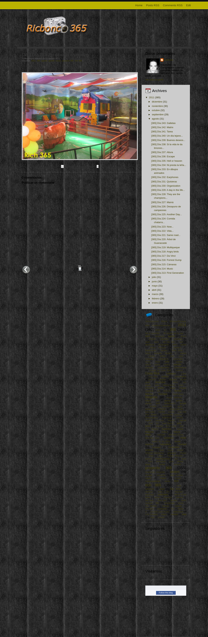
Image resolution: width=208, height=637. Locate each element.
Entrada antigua (133, 269)
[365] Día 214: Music (162, 268)
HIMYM (161, 412)
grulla (180, 406)
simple (157, 497)
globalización (169, 403)
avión (174, 345)
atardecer (149, 344)
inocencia (160, 420)
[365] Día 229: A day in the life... (168, 190)
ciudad (179, 361)
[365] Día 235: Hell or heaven (166, 160)
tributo (180, 509)
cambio (163, 356)
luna (181, 426)
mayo (155, 285)
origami (180, 450)
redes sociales (176, 475)
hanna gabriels (176, 409)
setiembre (163, 494)
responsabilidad (152, 481)
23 (165, 330)
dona (157, 385)
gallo (158, 401)
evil (158, 391)
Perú (150, 461)
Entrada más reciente (26, 269)
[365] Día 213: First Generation (167, 272)
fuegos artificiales (174, 397)
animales (178, 339)
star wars (149, 500)
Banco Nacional (158, 348)
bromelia (157, 353)
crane (183, 374)
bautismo (177, 348)
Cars (172, 356)
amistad (164, 339)
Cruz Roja (152, 377)
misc (183, 437)
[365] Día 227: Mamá (162, 202)
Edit (188, 5)
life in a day (171, 426)
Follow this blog (166, 593)
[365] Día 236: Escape (163, 156)
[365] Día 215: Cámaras (163, 264)
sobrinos (179, 497)
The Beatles (151, 506)
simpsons (168, 497)
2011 (33, 61)
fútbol (148, 400)
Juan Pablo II (167, 423)
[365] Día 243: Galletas (163, 123)
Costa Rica (152, 373)
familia (178, 390)
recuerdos (161, 475)
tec (157, 503)
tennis (181, 503)
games (167, 400)
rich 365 (78, 61)
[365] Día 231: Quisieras (164, 181)
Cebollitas (149, 359)
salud (161, 489)
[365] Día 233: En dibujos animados (55, 54)
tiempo (165, 506)
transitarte (149, 509)
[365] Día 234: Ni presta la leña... (168, 165)
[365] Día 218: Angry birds (165, 251)
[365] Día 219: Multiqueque (165, 247)
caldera (183, 353)
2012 (157, 330)
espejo (173, 388)
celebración (163, 359)
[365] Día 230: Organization (165, 185)
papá (160, 456)
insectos (171, 420)
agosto (44, 61)
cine (167, 361)
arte (181, 342)
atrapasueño (163, 345)
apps (156, 342)
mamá (164, 432)
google (183, 403)
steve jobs (162, 500)
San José (175, 488)
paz (176, 459)
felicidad (162, 394)
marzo (155, 294)
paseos (148, 459)
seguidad (178, 492)
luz (146, 429)
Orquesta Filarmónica (154, 453)
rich (176, 480)
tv (146, 512)
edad (181, 385)
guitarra (149, 409)
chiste (157, 362)
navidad (182, 444)
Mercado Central (176, 435)
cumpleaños (180, 376)
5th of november (152, 333)
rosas (179, 486)
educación (149, 388)
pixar (171, 461)
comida (177, 364)
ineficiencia (167, 418)
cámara (152, 356)
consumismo (180, 367)
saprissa (148, 492)
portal (162, 464)
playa (147, 464)
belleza (164, 350)
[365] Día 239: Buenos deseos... (168, 140)
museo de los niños (161, 441)
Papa (151, 456)
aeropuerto (159, 336)
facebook (167, 391)
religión (163, 478)
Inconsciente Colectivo (172, 415)
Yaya (152, 517)
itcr (157, 423)
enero (155, 302)
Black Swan (177, 350)
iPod (150, 423)
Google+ (153, 406)
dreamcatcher (169, 385)
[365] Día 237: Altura (162, 152)
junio (154, 281)
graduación (167, 406)
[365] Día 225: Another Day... (166, 214)
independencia (151, 418)
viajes (164, 514)
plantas (180, 461)
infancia (179, 418)
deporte (173, 379)
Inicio (80, 268)
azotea (183, 345)
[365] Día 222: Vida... (162, 231)
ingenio (148, 420)
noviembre (157, 106)
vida (184, 514)
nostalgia (156, 447)
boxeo (147, 353)
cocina (157, 365)
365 (38, 61)
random (174, 471)
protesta (177, 464)
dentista (162, 380)
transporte (162, 508)
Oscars (183, 453)
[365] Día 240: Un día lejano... (167, 135)
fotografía (151, 397)
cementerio (178, 359)
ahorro (183, 336)
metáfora (168, 437)
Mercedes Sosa (152, 438)
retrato (167, 481)
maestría (166, 428)
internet (182, 420)
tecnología (170, 503)
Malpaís (149, 431)
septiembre (158, 114)
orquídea (172, 453)
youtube (161, 517)
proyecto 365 (68, 61)
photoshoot (160, 461)
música (149, 444)
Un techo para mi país (159, 512)
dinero (175, 382)
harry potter (150, 412)
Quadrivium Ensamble (155, 472)
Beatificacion (150, 350)
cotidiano (171, 373)
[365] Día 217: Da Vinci (163, 255)
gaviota (148, 403)
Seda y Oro (163, 492)
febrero (155, 298)
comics (167, 365)
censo (147, 362)
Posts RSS (152, 5)
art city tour (169, 342)
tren (172, 509)
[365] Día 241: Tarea (162, 131)
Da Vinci (152, 380)
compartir (149, 368)
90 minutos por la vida (173, 333)
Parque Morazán (175, 456)
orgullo (170, 450)
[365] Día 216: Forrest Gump (166, 260)
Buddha (168, 353)
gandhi (51, 61)
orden (161, 450)
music (58, 61)
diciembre (157, 101)
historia (171, 412)
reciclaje (148, 475)
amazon (152, 339)
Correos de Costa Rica (160, 370)
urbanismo (178, 511)
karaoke (159, 426)
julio (154, 277)
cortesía (179, 370)
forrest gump (178, 394)
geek (158, 403)
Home (139, 5)
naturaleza (165, 444)
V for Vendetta (151, 514)
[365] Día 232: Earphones (164, 177)
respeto (178, 478)
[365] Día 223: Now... (162, 226)
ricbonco (168, 59)
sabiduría (149, 489)
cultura (165, 376)
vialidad (174, 514)
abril (154, 290)
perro (184, 459)
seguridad (149, 495)
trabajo (178, 506)
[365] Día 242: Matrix (162, 127)
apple (147, 342)
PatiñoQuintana (163, 458)
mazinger (161, 435)
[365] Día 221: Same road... (165, 235)
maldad (180, 429)
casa (181, 356)
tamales (174, 500)
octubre (156, 110)
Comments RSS (173, 5)
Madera (155, 429)
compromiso (163, 367)
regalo (148, 478)
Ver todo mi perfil (154, 79)
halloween (161, 409)
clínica (148, 365)
